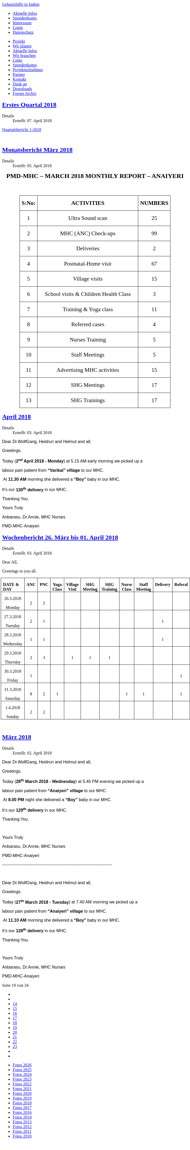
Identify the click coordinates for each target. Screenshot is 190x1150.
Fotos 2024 (22, 1074)
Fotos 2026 (22, 1065)
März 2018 (16, 737)
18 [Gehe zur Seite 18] (15, 1023)
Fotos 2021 (22, 1088)
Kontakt (19, 79)
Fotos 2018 (22, 1103)
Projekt (19, 41)
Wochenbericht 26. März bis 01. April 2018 (60, 537)
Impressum (22, 23)
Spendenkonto (25, 18)
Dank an (20, 84)
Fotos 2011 (22, 1131)
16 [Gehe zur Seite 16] (15, 1013)
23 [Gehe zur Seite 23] (15, 1046)
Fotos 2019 (22, 1098)
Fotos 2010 (22, 1136)
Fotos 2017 (22, 1107)
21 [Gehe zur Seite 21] (15, 1037)
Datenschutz (23, 32)
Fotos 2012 (22, 1126)
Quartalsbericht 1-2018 (21, 129)
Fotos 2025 (22, 1069)
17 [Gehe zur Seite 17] (15, 1018)
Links (17, 60)
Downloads (22, 88)
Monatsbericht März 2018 (37, 149)
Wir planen (22, 46)
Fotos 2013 (22, 1122)
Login (18, 27)
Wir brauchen (24, 55)
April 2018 (16, 416)
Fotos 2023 (22, 1079)
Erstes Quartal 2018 (29, 104)
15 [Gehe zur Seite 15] (15, 1008)
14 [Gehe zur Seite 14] (15, 1004)
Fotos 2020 (22, 1093)
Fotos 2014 (22, 1117)
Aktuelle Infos (25, 13)
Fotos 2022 (22, 1084)
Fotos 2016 (22, 1112)
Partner (19, 74)
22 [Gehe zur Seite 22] (15, 1042)
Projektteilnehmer (28, 70)
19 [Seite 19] (15, 1027)
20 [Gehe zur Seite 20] (15, 1032)
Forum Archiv (24, 93)
